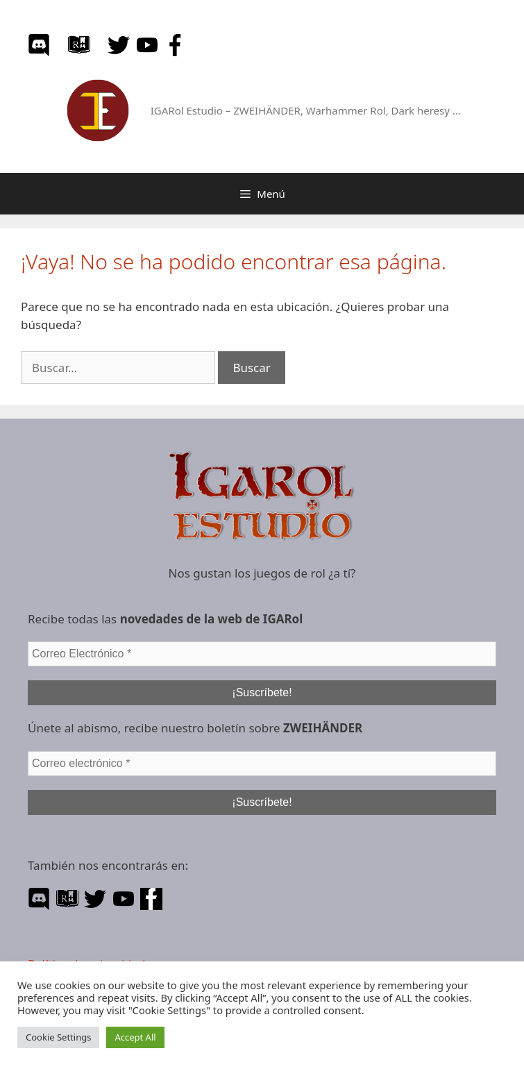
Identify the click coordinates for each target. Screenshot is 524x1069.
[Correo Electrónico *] (262, 653)
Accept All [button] (135, 1037)
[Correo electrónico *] (262, 763)
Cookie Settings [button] (58, 1037)
